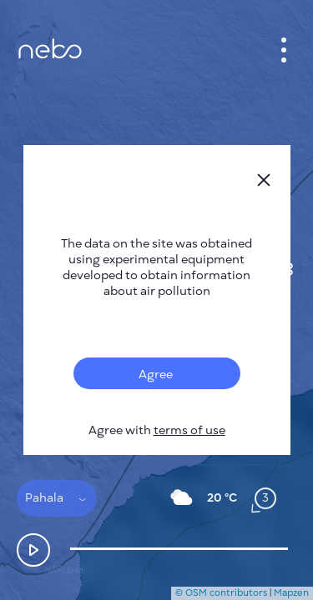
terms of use (189, 430)
